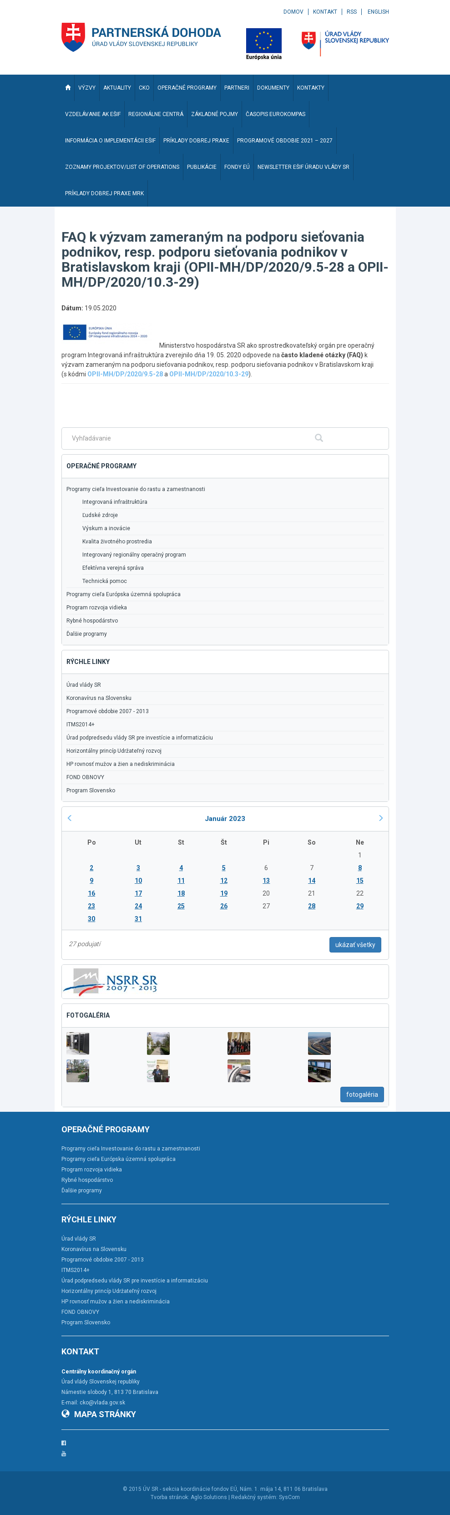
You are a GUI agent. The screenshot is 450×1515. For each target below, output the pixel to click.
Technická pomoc (104, 581)
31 (138, 918)
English (378, 12)
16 (91, 893)
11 (181, 880)
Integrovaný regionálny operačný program (134, 555)
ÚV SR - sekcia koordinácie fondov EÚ (190, 1489)
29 (360, 906)
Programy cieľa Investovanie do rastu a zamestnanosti (135, 489)
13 (266, 880)
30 (91, 918)
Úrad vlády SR (83, 685)
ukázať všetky (355, 944)
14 (311, 880)
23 (91, 906)
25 (181, 906)
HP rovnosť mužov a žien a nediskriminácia (120, 764)
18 (181, 893)
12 (224, 880)
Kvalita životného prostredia (117, 541)
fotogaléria (362, 1094)
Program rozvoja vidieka (96, 607)
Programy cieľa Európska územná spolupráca (123, 594)
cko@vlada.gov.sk (102, 1402)
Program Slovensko (90, 790)
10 (138, 880)
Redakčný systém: (254, 1497)
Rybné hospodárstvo (92, 621)
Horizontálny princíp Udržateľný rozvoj (114, 751)
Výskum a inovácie (106, 528)
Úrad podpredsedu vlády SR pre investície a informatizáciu (139, 738)
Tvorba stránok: (170, 1497)
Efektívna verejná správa (113, 568)
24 (138, 906)
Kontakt (325, 12)
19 (224, 893)
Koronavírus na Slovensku (98, 698)
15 (360, 880)
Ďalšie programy (86, 634)
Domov (293, 12)
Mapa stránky (98, 1414)
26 (224, 906)
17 (138, 893)
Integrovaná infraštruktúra (114, 502)
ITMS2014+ (80, 724)
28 (311, 906)
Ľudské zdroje (100, 515)
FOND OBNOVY (85, 777)
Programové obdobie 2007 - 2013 (107, 711)
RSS (352, 12)
